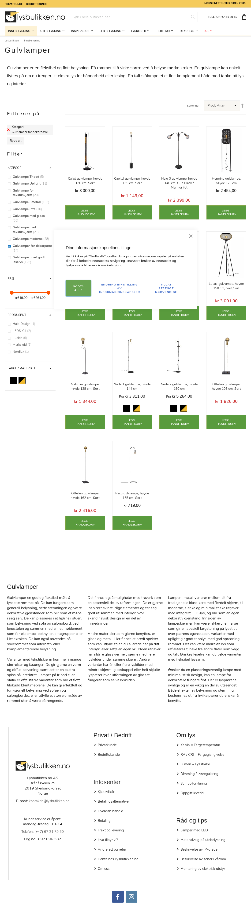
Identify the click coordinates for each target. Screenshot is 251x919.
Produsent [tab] (16, 315)
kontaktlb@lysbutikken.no (49, 801)
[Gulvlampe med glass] (32, 218)
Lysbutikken (12, 40)
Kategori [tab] (14, 168)
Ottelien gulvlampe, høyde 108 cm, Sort (226, 386)
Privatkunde (13, 3)
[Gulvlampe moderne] (32, 239)
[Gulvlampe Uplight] (32, 183)
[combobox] (133, 17)
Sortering (193, 105)
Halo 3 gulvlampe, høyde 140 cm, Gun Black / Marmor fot (179, 183)
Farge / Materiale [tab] (21, 368)
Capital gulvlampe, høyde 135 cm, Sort (132, 180)
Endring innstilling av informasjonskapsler (119, 288)
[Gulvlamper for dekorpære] (32, 248)
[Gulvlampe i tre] (32, 209)
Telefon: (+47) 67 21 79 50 (42, 831)
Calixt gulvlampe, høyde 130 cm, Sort (85, 180)
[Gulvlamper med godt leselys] (32, 259)
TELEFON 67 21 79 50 (222, 17)
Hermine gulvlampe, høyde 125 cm (226, 180)
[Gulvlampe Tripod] (32, 176)
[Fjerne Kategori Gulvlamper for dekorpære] (8, 129)
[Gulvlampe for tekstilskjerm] (32, 192)
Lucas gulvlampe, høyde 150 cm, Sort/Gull (226, 286)
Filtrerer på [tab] (23, 114)
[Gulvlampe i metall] (32, 202)
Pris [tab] (10, 279)
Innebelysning (32, 40)
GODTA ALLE (78, 288)
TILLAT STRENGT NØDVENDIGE (166, 288)
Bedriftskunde (36, 3)
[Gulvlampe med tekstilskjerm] (32, 229)
